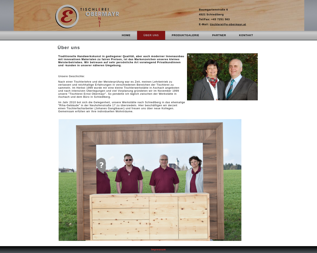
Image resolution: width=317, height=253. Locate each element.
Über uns (151, 35)
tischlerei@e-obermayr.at (228, 24)
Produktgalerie (185, 35)
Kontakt (246, 35)
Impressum (158, 249)
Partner (219, 35)
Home (126, 35)
